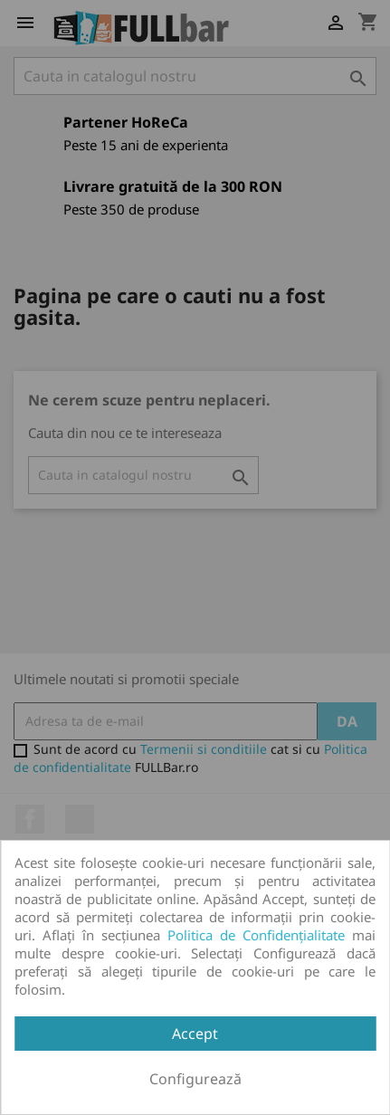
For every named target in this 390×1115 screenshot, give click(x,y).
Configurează (195, 1079)
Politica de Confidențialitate (256, 935)
